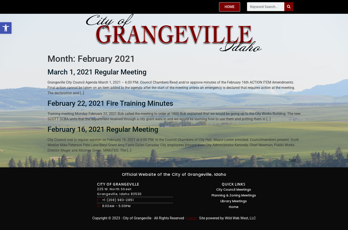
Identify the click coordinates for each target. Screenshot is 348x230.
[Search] (288, 6)
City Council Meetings (233, 189)
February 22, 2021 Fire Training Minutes (110, 103)
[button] (6, 28)
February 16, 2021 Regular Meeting (102, 129)
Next (295, 160)
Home (233, 207)
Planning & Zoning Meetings (234, 195)
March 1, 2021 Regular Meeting (96, 72)
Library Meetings (233, 201)
